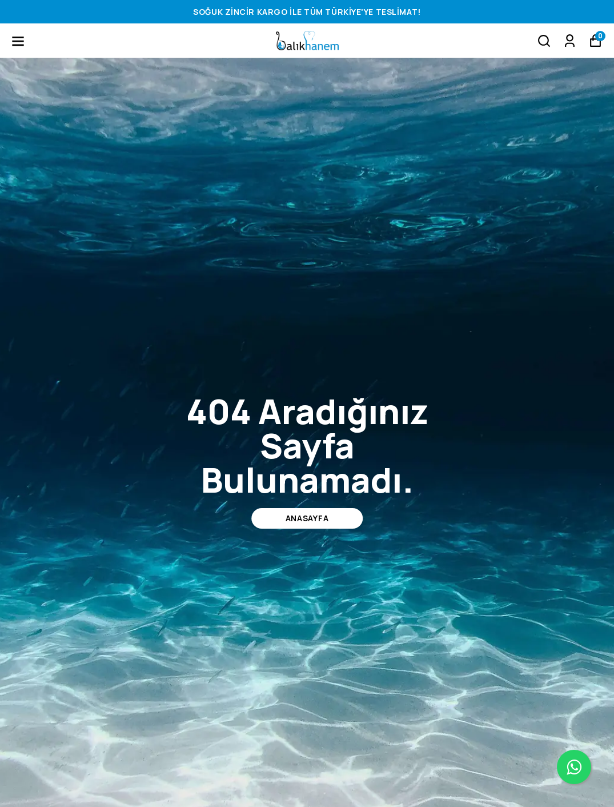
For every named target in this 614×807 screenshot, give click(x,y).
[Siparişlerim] (570, 41)
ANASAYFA (307, 518)
